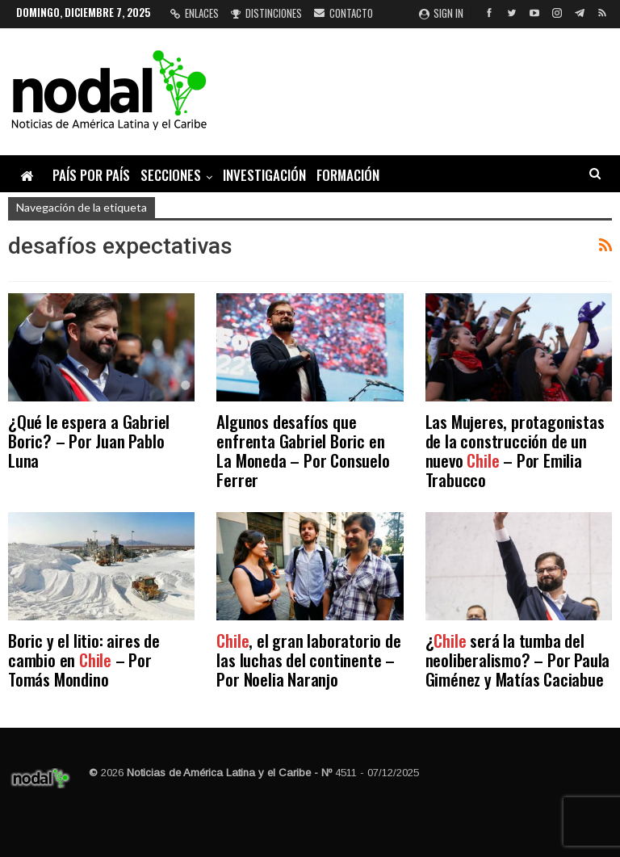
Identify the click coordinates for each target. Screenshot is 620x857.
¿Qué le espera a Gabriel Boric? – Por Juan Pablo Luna (89, 441)
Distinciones (266, 13)
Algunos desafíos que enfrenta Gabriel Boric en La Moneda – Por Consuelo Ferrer (302, 450)
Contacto (343, 13)
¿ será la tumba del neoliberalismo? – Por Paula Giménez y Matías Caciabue (517, 659)
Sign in (441, 13)
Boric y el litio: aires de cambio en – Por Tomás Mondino (84, 659)
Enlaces (194, 13)
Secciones (170, 175)
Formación (347, 175)
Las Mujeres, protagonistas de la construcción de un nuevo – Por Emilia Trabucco (515, 450)
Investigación (264, 175)
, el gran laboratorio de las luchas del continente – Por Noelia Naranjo (308, 659)
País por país (91, 175)
